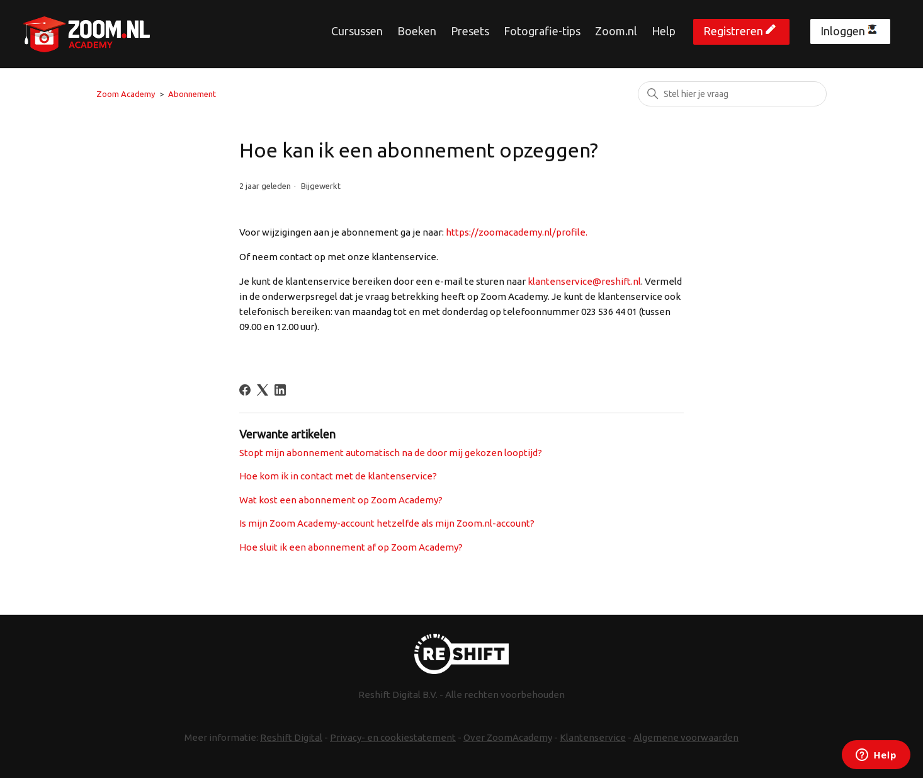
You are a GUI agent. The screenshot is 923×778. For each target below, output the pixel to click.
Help (664, 31)
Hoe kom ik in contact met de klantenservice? (338, 476)
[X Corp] (262, 390)
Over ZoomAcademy (507, 737)
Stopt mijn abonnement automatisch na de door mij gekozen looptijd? (390, 452)
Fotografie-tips (542, 31)
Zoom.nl (616, 31)
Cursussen (357, 31)
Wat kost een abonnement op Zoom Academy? (341, 500)
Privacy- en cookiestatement (393, 737)
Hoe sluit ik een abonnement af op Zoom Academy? (351, 547)
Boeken (416, 31)
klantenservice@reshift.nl (584, 281)
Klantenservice (593, 737)
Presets (470, 31)
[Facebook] (245, 390)
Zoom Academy (125, 93)
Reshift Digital (291, 737)
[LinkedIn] (280, 390)
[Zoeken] (732, 93)
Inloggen (842, 31)
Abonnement (192, 93)
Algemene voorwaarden (686, 737)
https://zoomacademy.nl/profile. (516, 232)
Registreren (733, 31)
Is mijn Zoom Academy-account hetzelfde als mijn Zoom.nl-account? (387, 523)
